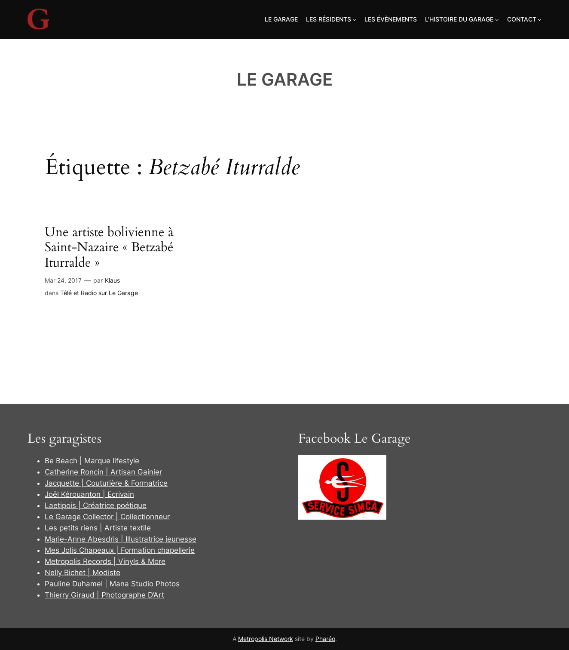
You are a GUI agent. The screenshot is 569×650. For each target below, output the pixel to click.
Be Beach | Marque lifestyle (92, 460)
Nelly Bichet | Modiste (82, 572)
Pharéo (325, 638)
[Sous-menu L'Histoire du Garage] (497, 20)
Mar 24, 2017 (63, 280)
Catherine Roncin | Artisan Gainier (103, 472)
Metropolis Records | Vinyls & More (105, 561)
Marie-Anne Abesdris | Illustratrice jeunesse (120, 539)
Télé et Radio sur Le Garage (99, 292)
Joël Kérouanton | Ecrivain (89, 494)
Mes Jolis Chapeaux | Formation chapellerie (120, 550)
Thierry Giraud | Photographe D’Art (104, 595)
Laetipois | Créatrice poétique (96, 505)
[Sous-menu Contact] (539, 20)
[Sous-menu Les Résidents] (354, 20)
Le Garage (285, 79)
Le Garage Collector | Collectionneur (107, 516)
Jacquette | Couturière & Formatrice (106, 483)
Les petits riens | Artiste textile (98, 528)
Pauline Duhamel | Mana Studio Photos (112, 583)
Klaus (112, 280)
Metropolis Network (265, 638)
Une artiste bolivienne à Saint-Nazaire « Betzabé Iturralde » (109, 248)
